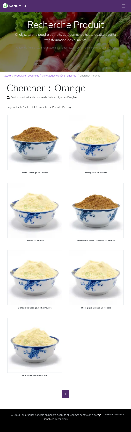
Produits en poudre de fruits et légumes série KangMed (45, 75)
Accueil (7, 75)
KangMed (48, 419)
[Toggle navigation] (123, 6)
